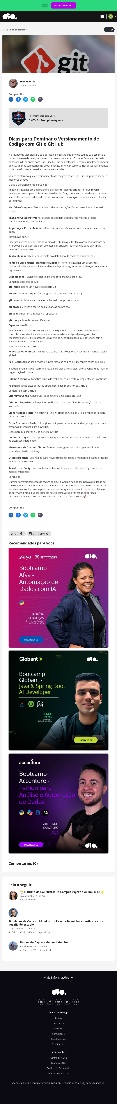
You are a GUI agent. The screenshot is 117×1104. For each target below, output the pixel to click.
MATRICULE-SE (63, 5)
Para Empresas (58, 1039)
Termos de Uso (58, 1062)
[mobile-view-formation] (58, 118)
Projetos (58, 1028)
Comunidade (58, 1033)
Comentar (44, 533)
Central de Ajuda (58, 1057)
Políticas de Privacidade (58, 1068)
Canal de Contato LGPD (58, 1073)
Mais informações (58, 977)
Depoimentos (58, 1044)
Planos (58, 1018)
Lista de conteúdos (14, 29)
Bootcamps (58, 1023)
